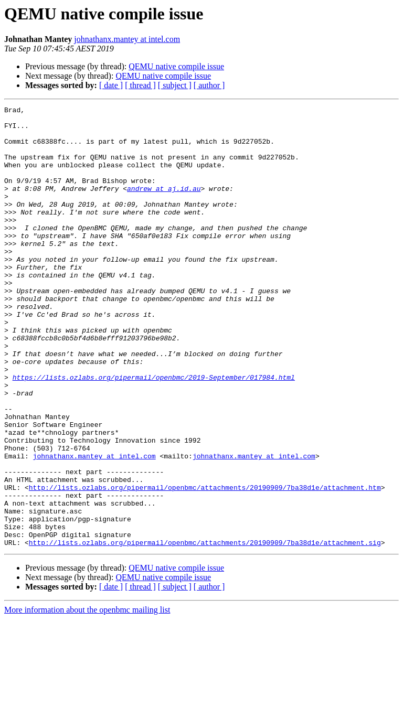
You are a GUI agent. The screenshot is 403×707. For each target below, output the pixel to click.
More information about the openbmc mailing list (87, 697)
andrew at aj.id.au (163, 205)
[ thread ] (140, 85)
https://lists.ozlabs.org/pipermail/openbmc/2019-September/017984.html (154, 432)
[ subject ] (175, 85)
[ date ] (111, 85)
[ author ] (209, 85)
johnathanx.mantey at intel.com (127, 39)
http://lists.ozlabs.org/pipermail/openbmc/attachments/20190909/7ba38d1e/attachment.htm (205, 564)
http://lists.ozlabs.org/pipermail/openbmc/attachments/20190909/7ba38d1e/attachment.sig (205, 630)
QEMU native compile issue (176, 66)
